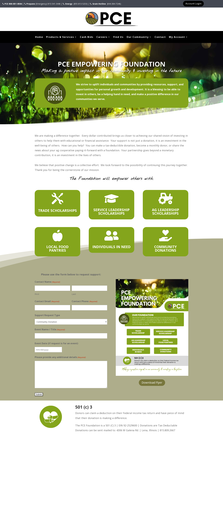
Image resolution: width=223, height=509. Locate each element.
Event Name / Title (50, 329)
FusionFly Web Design (77, 500)
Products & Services (60, 37)
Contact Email (47, 301)
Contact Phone (84, 301)
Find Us (118, 37)
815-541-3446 (54, 3)
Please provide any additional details (60, 357)
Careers (101, 37)
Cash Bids (86, 37)
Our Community (138, 37)
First (37, 294)
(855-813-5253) (80, 3)
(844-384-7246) (113, 3)
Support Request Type (47, 315)
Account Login (193, 3)
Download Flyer (152, 382)
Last (74, 294)
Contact (160, 37)
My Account (177, 37)
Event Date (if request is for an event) (56, 343)
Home (39, 37)
